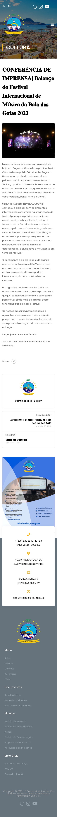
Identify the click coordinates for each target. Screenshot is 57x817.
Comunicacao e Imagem (28, 400)
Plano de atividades (16, 700)
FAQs (7, 679)
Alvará (8, 731)
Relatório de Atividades (18, 705)
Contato (9, 668)
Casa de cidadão (14, 774)
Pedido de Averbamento (19, 726)
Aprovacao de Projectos (18, 747)
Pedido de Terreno (15, 721)
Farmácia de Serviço (16, 763)
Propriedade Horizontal (18, 742)
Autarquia (10, 674)
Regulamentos (13, 695)
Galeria (9, 663)
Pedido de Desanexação (18, 737)
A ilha (7, 658)
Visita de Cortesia (16, 439)
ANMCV (9, 768)
